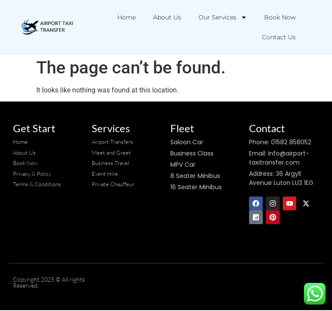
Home (126, 17)
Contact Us (279, 37)
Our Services (222, 17)
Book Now (280, 17)
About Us (167, 17)
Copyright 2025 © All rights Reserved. (49, 282)
